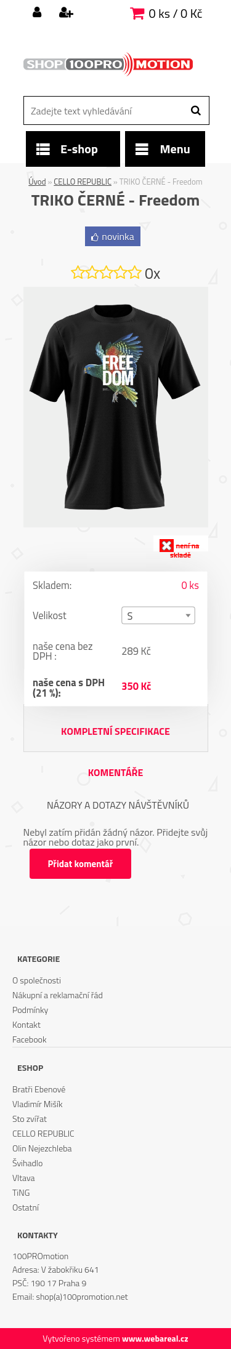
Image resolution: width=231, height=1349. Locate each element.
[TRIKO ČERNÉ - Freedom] (115, 291)
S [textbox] (129, 616)
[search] (195, 110)
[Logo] (108, 64)
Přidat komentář (80, 864)
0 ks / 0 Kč (176, 13)
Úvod (37, 181)
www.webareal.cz (155, 1338)
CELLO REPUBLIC (82, 181)
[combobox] (158, 615)
